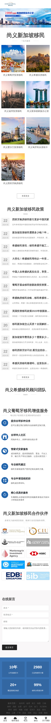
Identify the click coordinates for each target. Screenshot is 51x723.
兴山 (35, 713)
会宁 (25, 707)
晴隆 (20, 710)
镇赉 (39, 703)
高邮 (14, 707)
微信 (36, 719)
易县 (38, 710)
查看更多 (25, 196)
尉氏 (15, 710)
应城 (40, 713)
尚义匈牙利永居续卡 (38, 147)
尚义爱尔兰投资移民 (13, 147)
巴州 (30, 707)
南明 (9, 707)
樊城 (8, 713)
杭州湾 (21, 703)
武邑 (29, 713)
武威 (26, 710)
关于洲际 (46, 719)
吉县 (24, 713)
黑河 (10, 710)
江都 (44, 703)
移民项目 (15, 719)
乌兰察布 (43, 707)
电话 (25, 719)
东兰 (33, 703)
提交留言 (9, 647)
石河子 (32, 710)
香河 (44, 710)
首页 (5, 719)
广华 (19, 713)
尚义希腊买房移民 (38, 75)
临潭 (28, 703)
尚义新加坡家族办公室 (38, 111)
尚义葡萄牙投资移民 (13, 75)
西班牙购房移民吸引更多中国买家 (30, 219)
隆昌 (46, 713)
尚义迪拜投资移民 (13, 111)
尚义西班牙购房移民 (13, 183)
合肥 (19, 707)
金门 (36, 707)
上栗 (13, 713)
